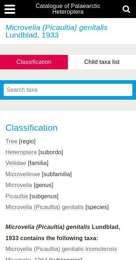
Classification (33, 62)
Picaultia (16, 196)
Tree (11, 141)
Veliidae (15, 163)
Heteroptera (21, 152)
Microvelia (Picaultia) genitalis (44, 207)
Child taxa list (102, 62)
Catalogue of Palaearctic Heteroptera (68, 9)
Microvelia (18, 185)
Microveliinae (22, 174)
